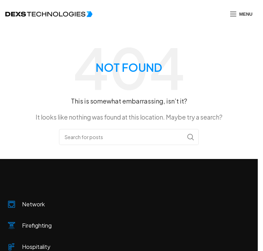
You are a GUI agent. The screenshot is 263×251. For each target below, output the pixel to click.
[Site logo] (49, 13)
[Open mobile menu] (241, 14)
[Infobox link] (130, 204)
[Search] (129, 137)
